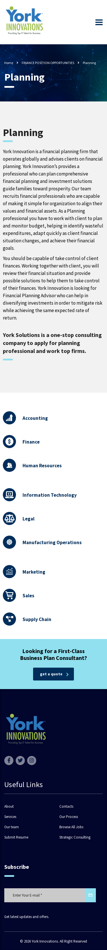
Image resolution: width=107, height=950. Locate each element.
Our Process (68, 817)
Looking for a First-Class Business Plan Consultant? (53, 654)
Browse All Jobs (71, 827)
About (9, 806)
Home (8, 63)
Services (10, 817)
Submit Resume (16, 837)
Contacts (66, 806)
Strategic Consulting (74, 837)
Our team (11, 827)
